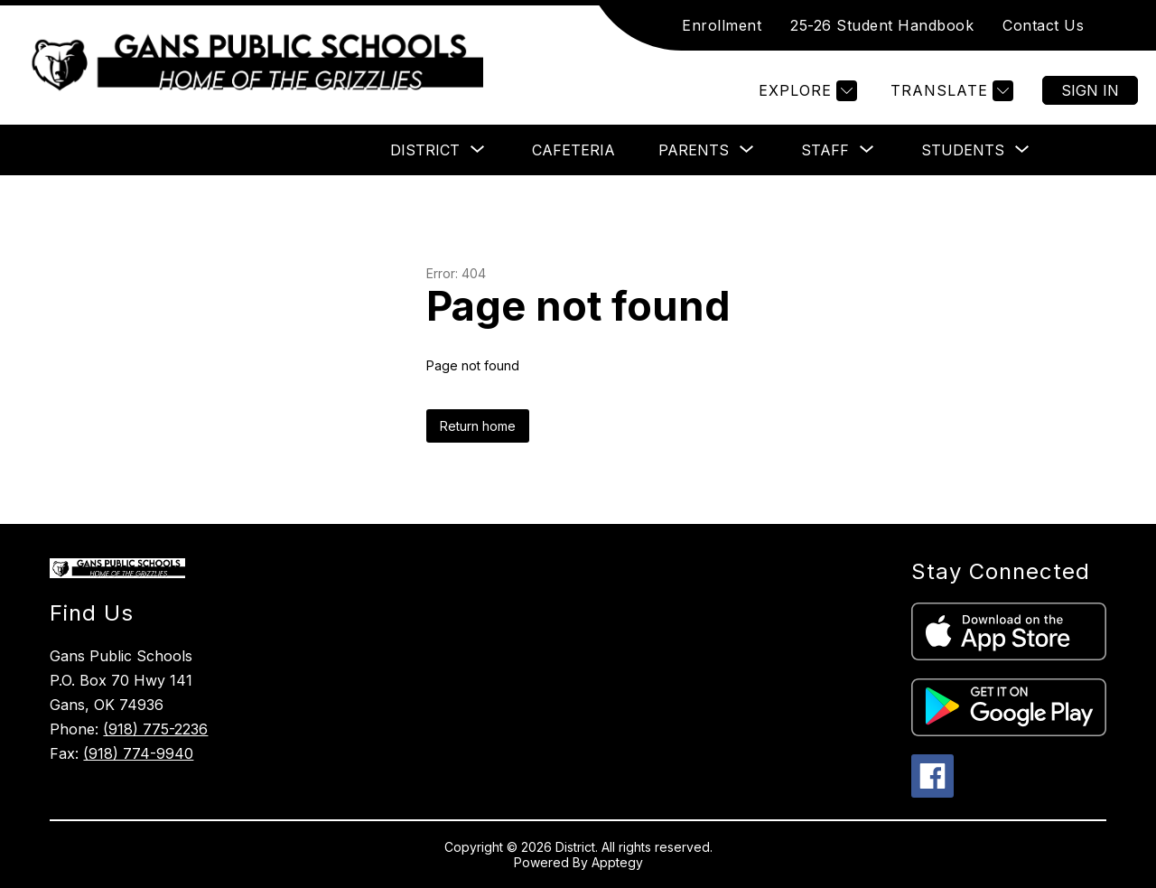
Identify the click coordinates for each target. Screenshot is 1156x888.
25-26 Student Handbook (882, 25)
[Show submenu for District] (425, 150)
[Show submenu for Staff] (825, 150)
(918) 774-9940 (138, 753)
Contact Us (1043, 25)
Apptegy (617, 862)
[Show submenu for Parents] (693, 150)
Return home (478, 426)
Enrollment (721, 25)
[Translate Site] (949, 90)
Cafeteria (573, 150)
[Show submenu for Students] (962, 150)
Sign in (1090, 90)
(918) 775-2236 (155, 729)
